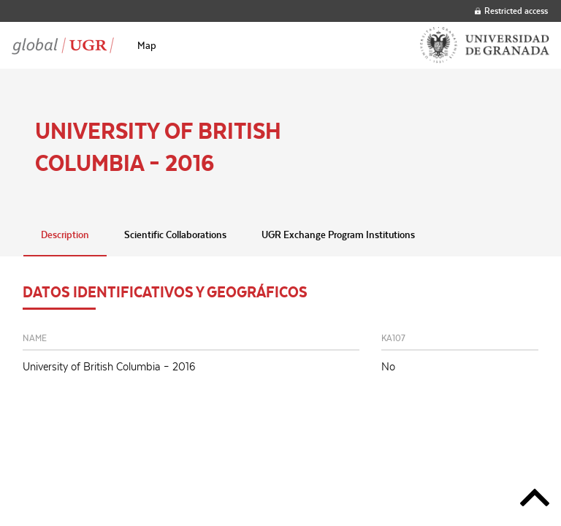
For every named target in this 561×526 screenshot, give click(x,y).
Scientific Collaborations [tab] (175, 234)
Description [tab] (65, 234)
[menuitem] (147, 45)
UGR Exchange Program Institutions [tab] (338, 234)
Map (146, 45)
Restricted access (511, 10)
